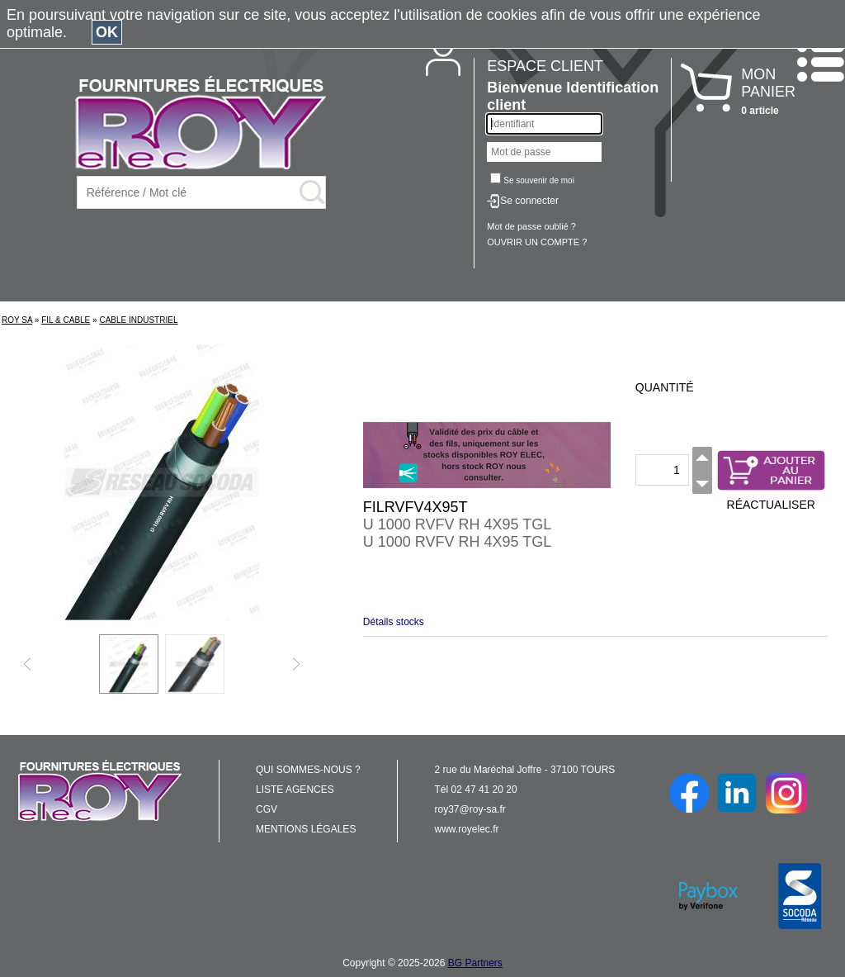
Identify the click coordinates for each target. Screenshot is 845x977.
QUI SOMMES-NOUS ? (308, 769)
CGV (266, 809)
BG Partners (475, 963)
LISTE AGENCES (295, 789)
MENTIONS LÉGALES (306, 829)
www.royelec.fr (467, 829)
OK (107, 32)
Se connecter (529, 200)
